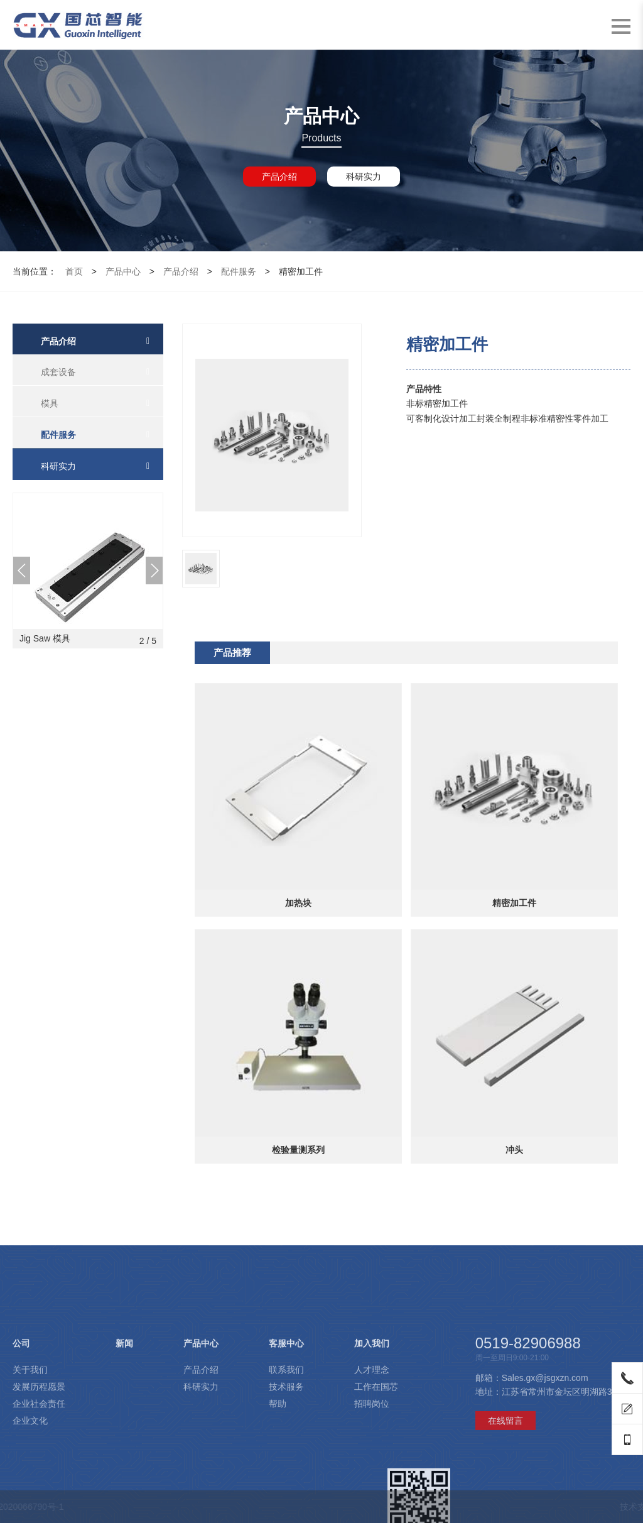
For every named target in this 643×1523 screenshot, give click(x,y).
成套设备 (58, 372)
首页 (74, 271)
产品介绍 (279, 177)
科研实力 (363, 177)
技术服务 (286, 1465)
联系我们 (286, 1448)
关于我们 (30, 1448)
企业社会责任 (39, 1482)
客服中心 (286, 1421)
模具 (49, 403)
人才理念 (371, 1448)
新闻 (124, 1421)
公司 (21, 1421)
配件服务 (238, 271)
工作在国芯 (376, 1465)
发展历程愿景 (39, 1465)
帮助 (277, 1482)
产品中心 (123, 271)
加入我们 (371, 1421)
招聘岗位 (371, 1482)
